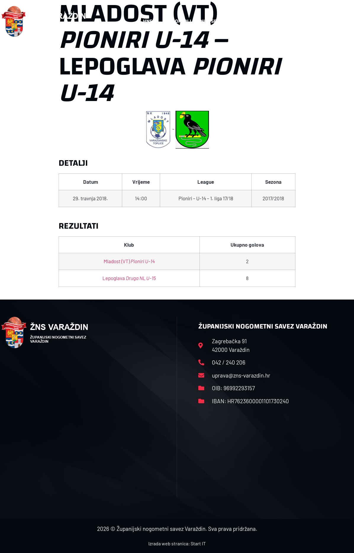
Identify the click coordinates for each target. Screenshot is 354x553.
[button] (341, 21)
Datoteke (254, 21)
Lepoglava (129, 278)
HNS (147, 21)
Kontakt (292, 21)
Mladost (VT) (129, 261)
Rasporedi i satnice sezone (196, 21)
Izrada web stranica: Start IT (177, 543)
